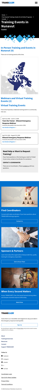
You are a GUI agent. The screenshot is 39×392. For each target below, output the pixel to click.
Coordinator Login (6, 374)
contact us (26, 166)
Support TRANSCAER (7, 347)
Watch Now (19, 302)
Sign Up (19, 325)
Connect (3, 344)
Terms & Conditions (7, 384)
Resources (4, 341)
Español (4, 29)
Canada (4, 19)
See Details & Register (8, 127)
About (3, 336)
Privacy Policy (20, 328)
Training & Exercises (7, 339)
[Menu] (36, 3)
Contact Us (19, 221)
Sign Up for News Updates (8, 377)
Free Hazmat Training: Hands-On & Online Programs (17, 17)
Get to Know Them (19, 262)
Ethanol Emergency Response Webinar (16, 137)
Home (3, 15)
